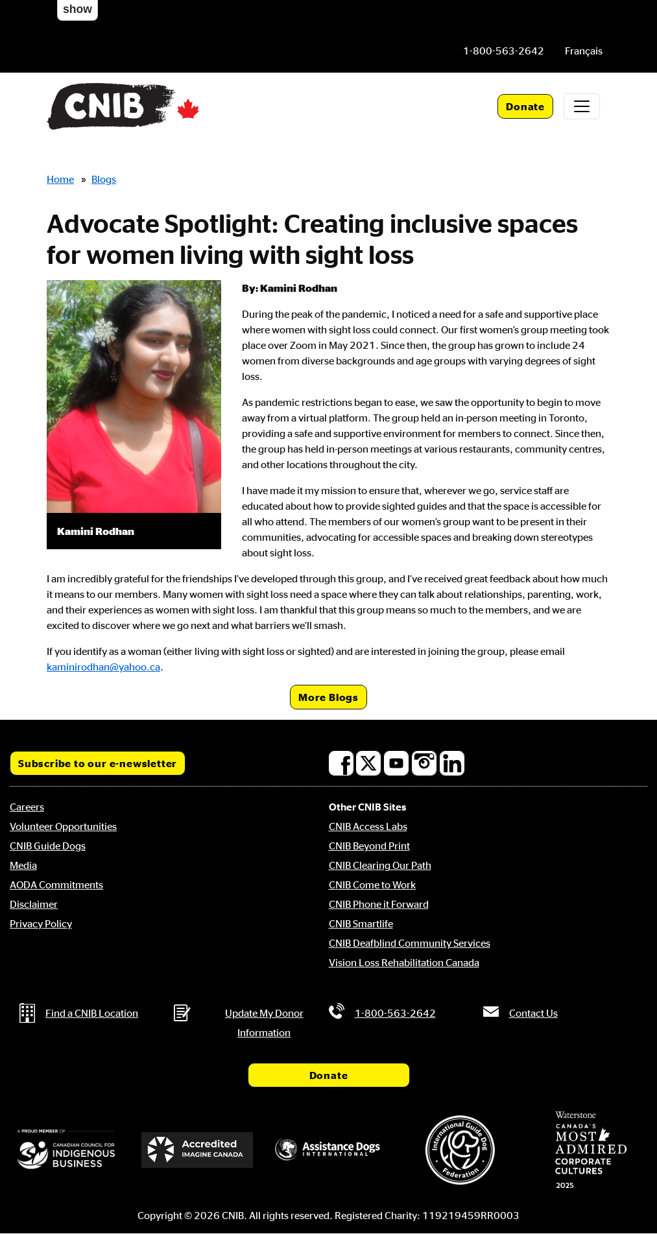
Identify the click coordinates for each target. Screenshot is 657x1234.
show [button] (77, 9)
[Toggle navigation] (582, 106)
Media (23, 865)
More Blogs (328, 697)
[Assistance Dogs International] (328, 1150)
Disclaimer (34, 904)
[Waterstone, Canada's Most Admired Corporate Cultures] (591, 1149)
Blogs (103, 179)
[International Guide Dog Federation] (460, 1150)
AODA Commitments (56, 884)
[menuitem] (583, 50)
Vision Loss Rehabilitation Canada (404, 962)
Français (584, 50)
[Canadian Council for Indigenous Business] (66, 1150)
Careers (27, 807)
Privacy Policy (41, 923)
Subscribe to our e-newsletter (97, 763)
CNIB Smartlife (361, 923)
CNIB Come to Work (372, 884)
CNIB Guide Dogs (48, 845)
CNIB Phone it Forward (379, 904)
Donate (525, 106)
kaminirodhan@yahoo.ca (103, 666)
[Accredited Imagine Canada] (197, 1149)
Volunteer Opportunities (63, 826)
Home (60, 179)
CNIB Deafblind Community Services (409, 943)
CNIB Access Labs (368, 826)
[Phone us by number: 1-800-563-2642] (503, 50)
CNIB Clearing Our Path (380, 865)
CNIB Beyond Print (369, 845)
